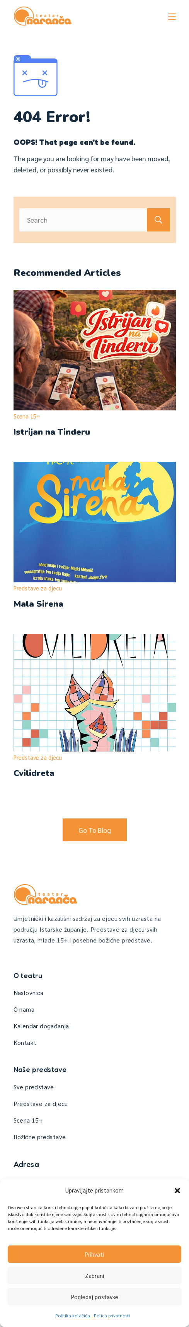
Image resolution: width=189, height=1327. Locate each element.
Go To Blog (94, 829)
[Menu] (172, 16)
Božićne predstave (40, 1137)
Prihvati (94, 1254)
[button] (177, 1190)
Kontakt (25, 1042)
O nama (24, 1009)
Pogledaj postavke (94, 1296)
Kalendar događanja (41, 1026)
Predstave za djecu (38, 588)
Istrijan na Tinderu (52, 432)
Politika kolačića (72, 1315)
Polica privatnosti (112, 1315)
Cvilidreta (34, 773)
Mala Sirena (38, 604)
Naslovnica (29, 992)
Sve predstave (34, 1087)
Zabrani (94, 1275)
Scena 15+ (27, 416)
